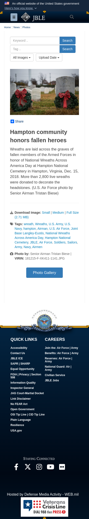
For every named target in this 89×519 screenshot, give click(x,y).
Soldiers (60, 242)
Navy (27, 247)
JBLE (33, 242)
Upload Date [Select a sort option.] (49, 57)
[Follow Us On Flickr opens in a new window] (62, 468)
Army (18, 247)
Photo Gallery (44, 272)
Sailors (72, 242)
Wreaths (41, 224)
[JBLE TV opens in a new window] (50, 468)
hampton (30, 228)
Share (17, 121)
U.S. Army (56, 224)
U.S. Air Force (59, 228)
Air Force (45, 242)
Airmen (37, 247)
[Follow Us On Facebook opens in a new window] (16, 468)
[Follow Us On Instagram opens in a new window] (39, 468)
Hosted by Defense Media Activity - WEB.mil (43, 494)
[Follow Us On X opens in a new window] (27, 468)
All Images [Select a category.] (22, 57)
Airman (42, 228)
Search (68, 40)
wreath (28, 224)
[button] (21, 8)
